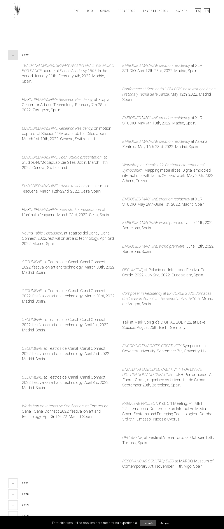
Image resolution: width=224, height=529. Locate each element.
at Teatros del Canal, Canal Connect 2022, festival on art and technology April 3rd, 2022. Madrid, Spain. (68, 238)
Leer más (147, 523)
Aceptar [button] (165, 523)
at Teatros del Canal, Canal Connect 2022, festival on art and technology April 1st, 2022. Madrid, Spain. (65, 324)
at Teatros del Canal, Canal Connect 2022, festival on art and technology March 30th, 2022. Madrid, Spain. (68, 267)
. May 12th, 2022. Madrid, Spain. (169, 94)
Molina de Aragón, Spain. (167, 298)
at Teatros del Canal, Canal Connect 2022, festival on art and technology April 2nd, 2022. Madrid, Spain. (66, 353)
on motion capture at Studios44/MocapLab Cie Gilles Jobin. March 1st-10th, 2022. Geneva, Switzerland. (66, 133)
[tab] (112, 55)
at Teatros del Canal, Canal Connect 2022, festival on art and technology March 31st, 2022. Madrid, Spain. (68, 295)
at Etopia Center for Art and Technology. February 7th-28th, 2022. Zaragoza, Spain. (65, 104)
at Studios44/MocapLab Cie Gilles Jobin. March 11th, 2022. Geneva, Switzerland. (65, 162)
